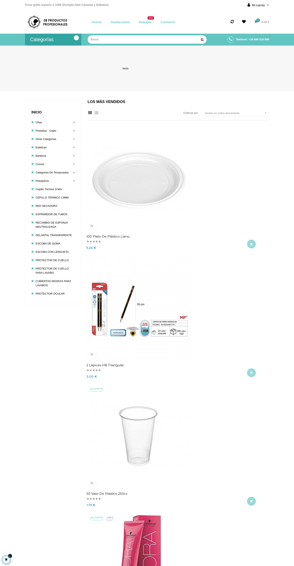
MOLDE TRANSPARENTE (170, 269)
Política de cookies (126, 542)
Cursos (40, 164)
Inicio (37, 112)
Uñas (39, 122)
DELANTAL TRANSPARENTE (55, 235)
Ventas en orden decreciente (237, 113)
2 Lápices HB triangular (169, 188)
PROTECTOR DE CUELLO (53, 260)
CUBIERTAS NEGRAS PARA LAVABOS (55, 283)
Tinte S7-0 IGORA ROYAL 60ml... (112, 269)
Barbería (41, 156)
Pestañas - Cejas (47, 130)
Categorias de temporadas (53, 172)
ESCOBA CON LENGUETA (53, 252)
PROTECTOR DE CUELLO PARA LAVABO (53, 271)
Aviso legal (126, 523)
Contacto (126, 549)
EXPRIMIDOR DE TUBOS (53, 214)
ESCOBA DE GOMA (49, 243)
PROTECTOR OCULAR (51, 293)
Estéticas (42, 147)
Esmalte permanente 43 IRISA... (175, 349)
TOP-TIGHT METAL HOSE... (109, 430)
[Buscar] (147, 39)
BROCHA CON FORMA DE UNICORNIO (171, 432)
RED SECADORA (47, 206)
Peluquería (43, 181)
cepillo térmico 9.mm (50, 189)
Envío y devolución (126, 516)
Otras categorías (47, 139)
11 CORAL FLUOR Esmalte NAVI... (238, 430)
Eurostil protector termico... (234, 269)
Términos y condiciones (126, 532)
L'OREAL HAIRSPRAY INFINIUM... (114, 349)
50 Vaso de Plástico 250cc (233, 188)
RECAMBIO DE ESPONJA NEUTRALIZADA (53, 225)
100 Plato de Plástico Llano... (110, 188)
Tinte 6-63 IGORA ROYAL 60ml (236, 349)
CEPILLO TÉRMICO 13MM (53, 197)
